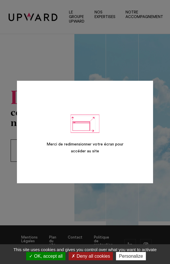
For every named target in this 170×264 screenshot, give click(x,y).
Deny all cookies (91, 256)
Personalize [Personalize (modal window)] (131, 256)
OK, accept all (46, 256)
